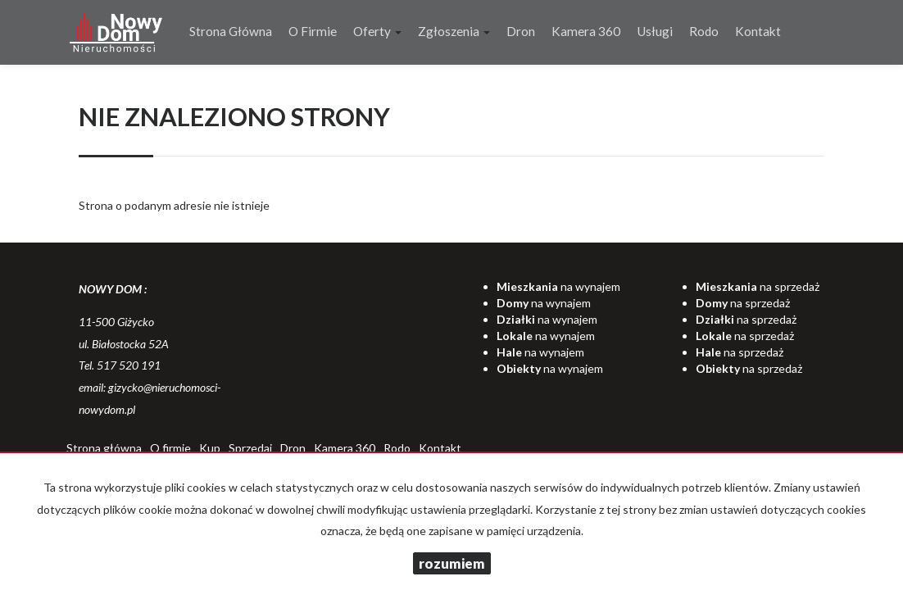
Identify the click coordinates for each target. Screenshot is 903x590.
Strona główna (230, 31)
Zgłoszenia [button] (454, 31)
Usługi (655, 31)
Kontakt (758, 31)
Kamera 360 (585, 31)
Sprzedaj (250, 448)
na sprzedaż (757, 286)
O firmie (312, 31)
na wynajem (558, 286)
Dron (520, 31)
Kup (209, 448)
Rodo (704, 31)
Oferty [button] (377, 31)
